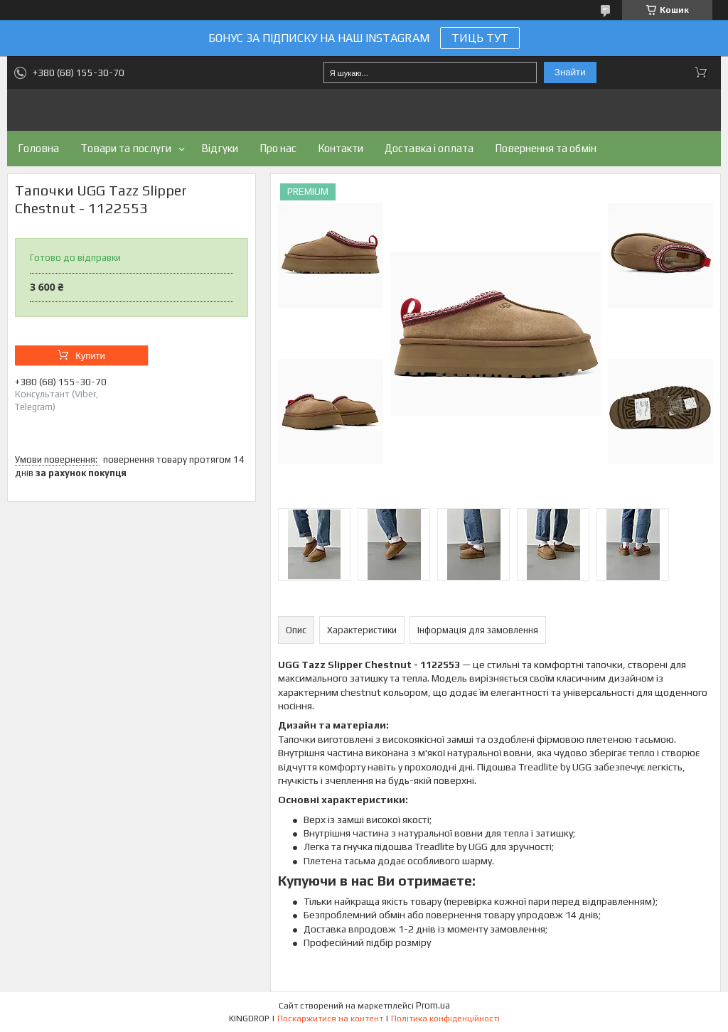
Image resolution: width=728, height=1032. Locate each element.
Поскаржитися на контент (330, 1018)
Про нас (277, 148)
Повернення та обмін (545, 148)
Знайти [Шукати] (570, 72)
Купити (90, 355)
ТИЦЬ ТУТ (479, 38)
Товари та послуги (125, 148)
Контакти (340, 148)
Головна (38, 148)
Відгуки (219, 148)
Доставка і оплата (429, 148)
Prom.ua (433, 1005)
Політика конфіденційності (445, 1018)
